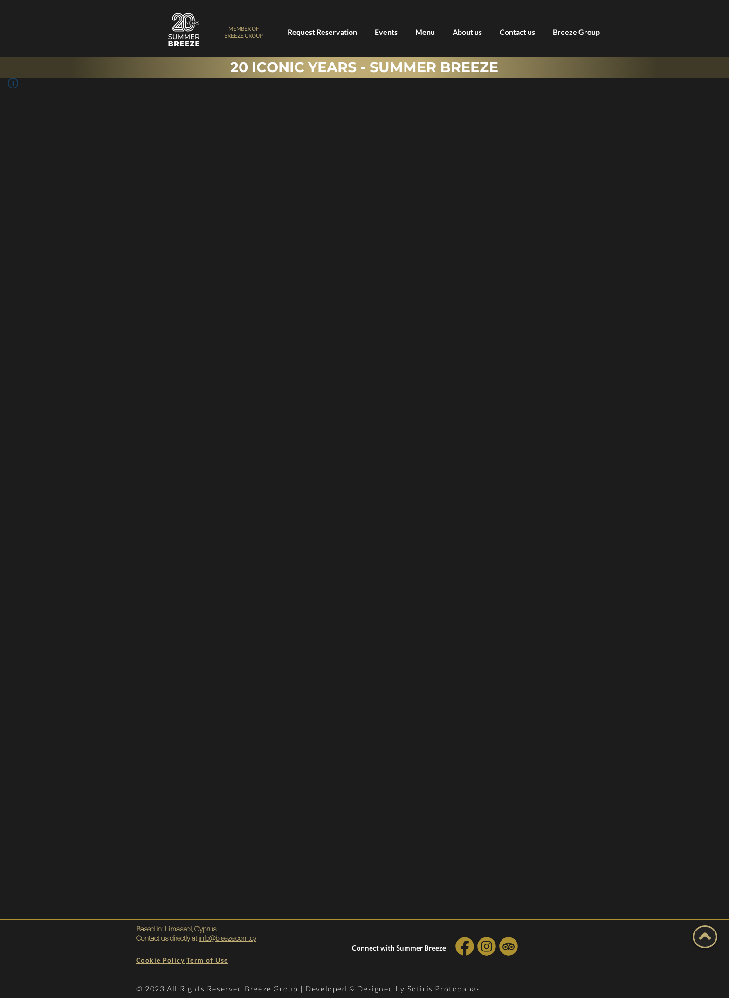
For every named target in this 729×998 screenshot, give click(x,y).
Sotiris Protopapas (444, 988)
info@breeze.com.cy (227, 938)
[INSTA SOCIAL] (486, 946)
